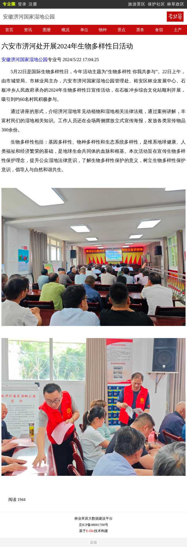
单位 (84, 30)
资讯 (28, 30)
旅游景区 (136, 4)
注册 (33, 4)
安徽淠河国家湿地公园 (24, 59)
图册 (47, 30)
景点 (121, 30)
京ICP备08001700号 (94, 525)
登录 (22, 4)
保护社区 (156, 4)
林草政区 (175, 4)
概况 (65, 30)
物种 (103, 30)
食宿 (159, 30)
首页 (9, 30)
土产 (178, 30)
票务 (140, 30)
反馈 (93, 542)
